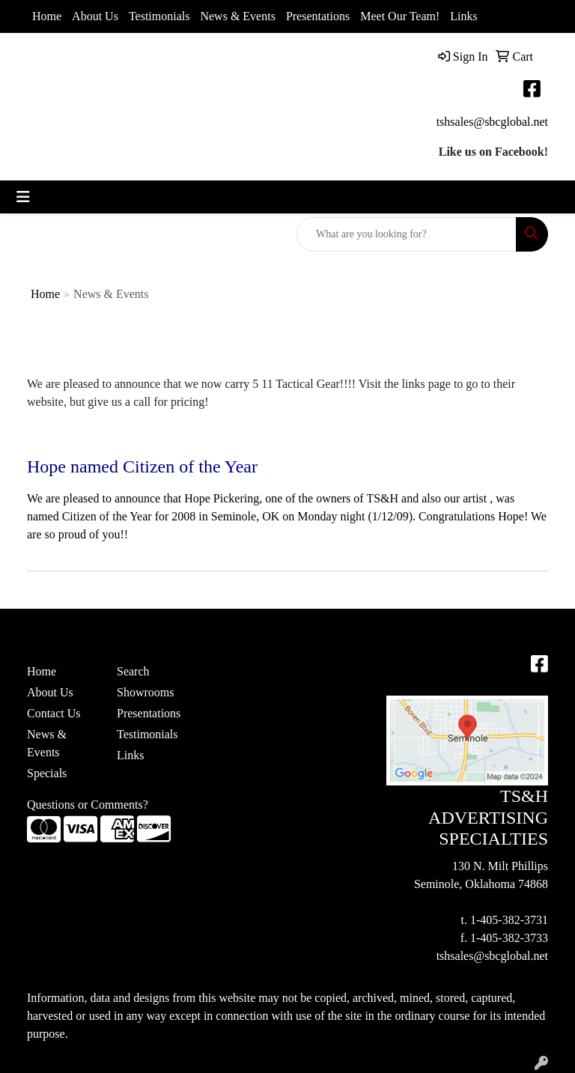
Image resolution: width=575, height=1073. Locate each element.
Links (463, 16)
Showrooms (145, 692)
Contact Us (54, 713)
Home (46, 16)
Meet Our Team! (399, 16)
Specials (47, 773)
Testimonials (159, 16)
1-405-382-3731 (509, 920)
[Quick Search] (406, 234)
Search (133, 671)
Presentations (318, 16)
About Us (95, 16)
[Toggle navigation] (23, 196)
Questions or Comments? (87, 804)
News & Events (237, 16)
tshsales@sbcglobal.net (492, 121)
